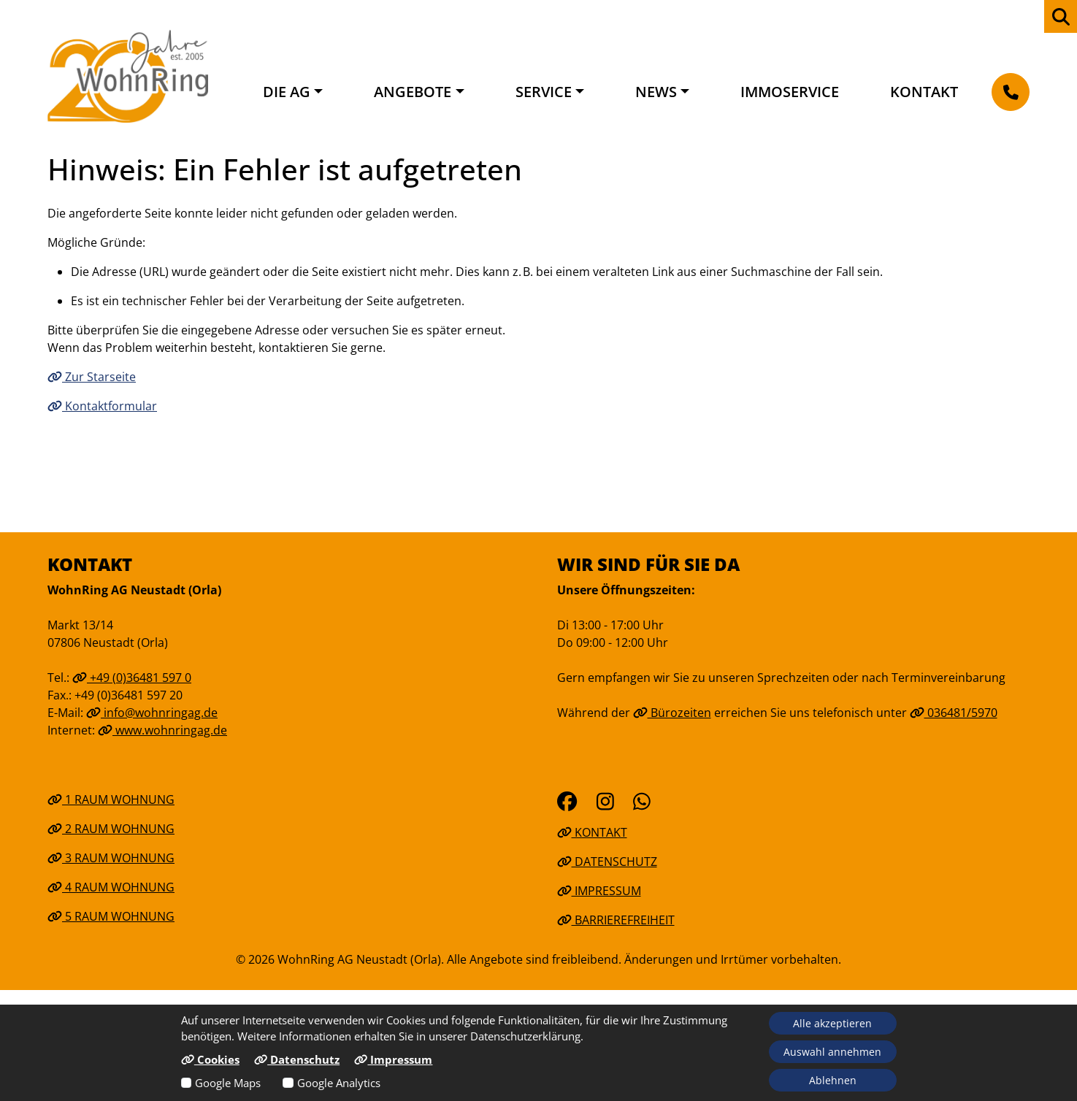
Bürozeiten (672, 713)
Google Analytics (338, 1082)
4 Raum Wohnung (111, 887)
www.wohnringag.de (162, 730)
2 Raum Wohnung (111, 829)
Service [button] (543, 91)
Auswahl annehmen (832, 1052)
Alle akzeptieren (832, 1023)
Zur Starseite (91, 377)
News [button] (656, 91)
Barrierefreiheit (616, 920)
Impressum (599, 891)
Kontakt (924, 91)
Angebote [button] (412, 91)
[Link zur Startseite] (127, 76)
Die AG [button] (286, 91)
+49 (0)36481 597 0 (131, 678)
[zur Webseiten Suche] (1060, 16)
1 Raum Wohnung (111, 799)
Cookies (210, 1059)
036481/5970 (953, 713)
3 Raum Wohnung (111, 858)
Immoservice (789, 91)
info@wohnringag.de (152, 713)
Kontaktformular (102, 406)
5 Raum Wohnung (111, 916)
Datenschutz (607, 861)
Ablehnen (832, 1080)
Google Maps (228, 1082)
